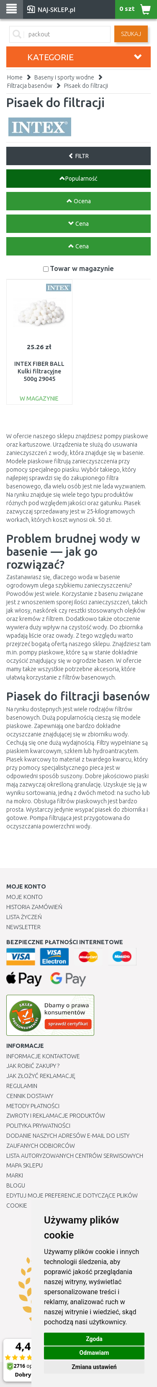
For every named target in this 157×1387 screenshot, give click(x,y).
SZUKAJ (131, 34)
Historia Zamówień (34, 907)
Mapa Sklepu (24, 1165)
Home (15, 77)
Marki (14, 1175)
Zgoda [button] (94, 1339)
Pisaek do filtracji (86, 85)
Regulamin (21, 1086)
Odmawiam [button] (94, 1352)
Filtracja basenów (29, 85)
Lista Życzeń (24, 917)
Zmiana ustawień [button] (94, 1367)
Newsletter (23, 927)
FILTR (78, 156)
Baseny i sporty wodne (64, 77)
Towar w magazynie (82, 268)
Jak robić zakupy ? (32, 1066)
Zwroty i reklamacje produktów (55, 1115)
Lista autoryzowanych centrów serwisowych (74, 1155)
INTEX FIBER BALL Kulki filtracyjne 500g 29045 (39, 371)
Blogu (15, 1185)
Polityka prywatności (38, 1125)
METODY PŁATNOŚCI (32, 1106)
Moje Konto (24, 897)
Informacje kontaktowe (43, 1056)
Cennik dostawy (29, 1096)
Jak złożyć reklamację (40, 1076)
